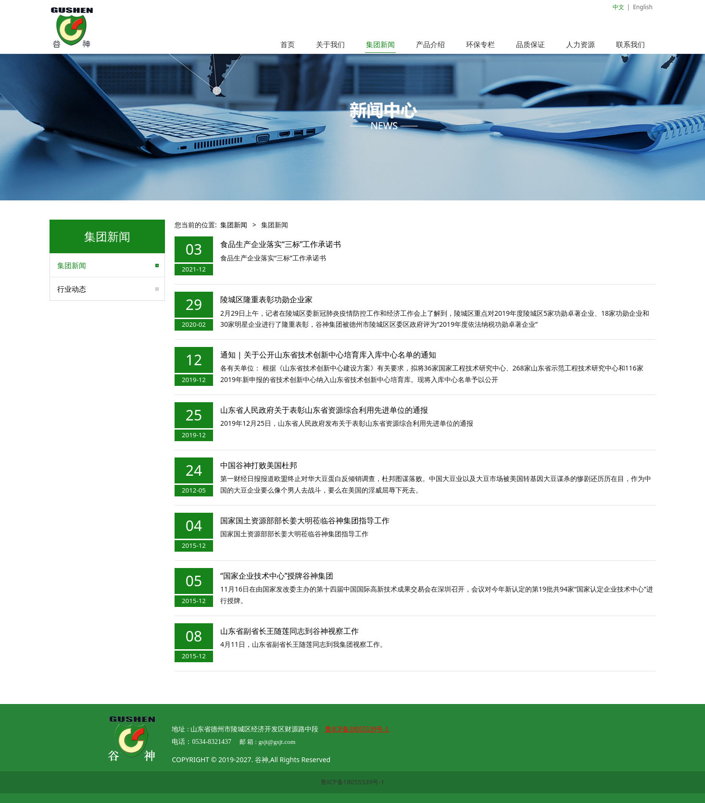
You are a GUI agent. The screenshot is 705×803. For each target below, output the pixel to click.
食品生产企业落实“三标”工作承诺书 (280, 244)
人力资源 (580, 44)
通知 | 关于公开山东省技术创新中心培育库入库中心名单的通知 (328, 354)
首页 (287, 44)
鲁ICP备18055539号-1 (353, 782)
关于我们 (330, 44)
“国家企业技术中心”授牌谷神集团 (289, 575)
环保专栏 (480, 44)
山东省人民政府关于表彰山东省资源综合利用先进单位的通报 (324, 410)
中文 (618, 7)
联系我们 (630, 44)
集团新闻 (380, 44)
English (643, 7)
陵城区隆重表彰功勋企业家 (266, 299)
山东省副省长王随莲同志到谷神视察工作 (289, 631)
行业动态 (71, 289)
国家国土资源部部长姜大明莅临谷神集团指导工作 (305, 520)
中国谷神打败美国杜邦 (258, 465)
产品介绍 (430, 44)
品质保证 (530, 44)
